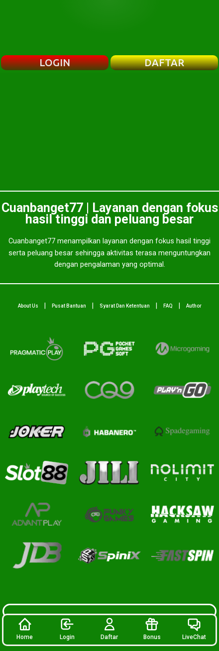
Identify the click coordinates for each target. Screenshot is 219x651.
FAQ (168, 306)
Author (194, 306)
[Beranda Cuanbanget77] (109, 27)
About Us (28, 306)
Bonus (152, 629)
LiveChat (194, 629)
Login (67, 629)
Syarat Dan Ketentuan (125, 306)
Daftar (109, 629)
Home (24, 629)
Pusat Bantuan (69, 306)
